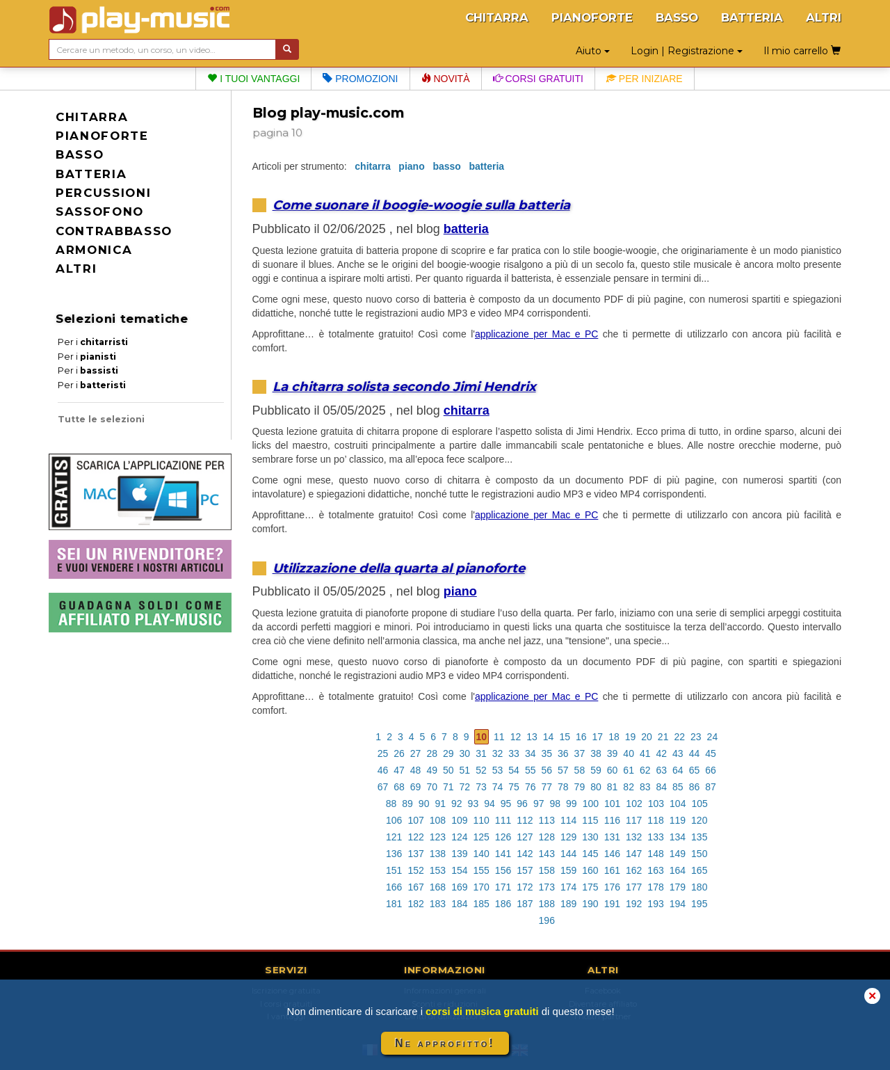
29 (448, 753)
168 (438, 887)
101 (612, 803)
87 (710, 786)
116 (612, 820)
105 (699, 803)
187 (525, 903)
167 (415, 887)
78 (563, 786)
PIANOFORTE (592, 17)
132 (634, 837)
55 (530, 770)
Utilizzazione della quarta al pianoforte (399, 568)
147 (634, 853)
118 (655, 820)
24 (712, 736)
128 (547, 837)
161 (612, 870)
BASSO (677, 17)
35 (546, 753)
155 (481, 870)
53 (497, 770)
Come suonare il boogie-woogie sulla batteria (421, 205)
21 (663, 736)
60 (612, 770)
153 (438, 870)
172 (525, 887)
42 (662, 753)
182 (415, 903)
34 (530, 753)
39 (612, 753)
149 (678, 853)
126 (503, 837)
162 (634, 870)
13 (531, 736)
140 (481, 853)
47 (399, 770)
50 (448, 770)
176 (612, 887)
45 (710, 753)
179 (678, 887)
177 (634, 887)
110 (481, 820)
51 (465, 770)
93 (473, 803)
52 (481, 770)
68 (399, 786)
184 (459, 903)
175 (590, 887)
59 (595, 770)
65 (694, 770)
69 (415, 786)
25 (383, 753)
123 (438, 837)
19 (630, 736)
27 (415, 753)
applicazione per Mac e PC (536, 334)
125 (481, 837)
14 (548, 736)
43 (677, 753)
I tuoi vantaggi (253, 78)
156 (503, 870)
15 (564, 736)
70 (431, 786)
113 (547, 820)
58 (579, 770)
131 (612, 837)
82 (628, 786)
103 (656, 803)
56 (546, 770)
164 (678, 870)
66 (710, 770)
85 (677, 786)
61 (628, 770)
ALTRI (823, 17)
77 (546, 786)
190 (590, 903)
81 (612, 786)
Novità (445, 78)
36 (563, 753)
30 (465, 753)
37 (579, 753)
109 (459, 820)
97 (538, 803)
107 (415, 820)
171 (503, 887)
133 (655, 837)
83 (645, 786)
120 (699, 820)
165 (699, 870)
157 (525, 870)
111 (503, 820)
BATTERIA (752, 17)
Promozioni (360, 78)
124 (459, 837)
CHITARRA (496, 17)
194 (678, 903)
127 (525, 837)
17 (598, 736)
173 (547, 887)
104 (678, 803)
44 (694, 753)
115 (590, 820)
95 (506, 803)
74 (497, 786)
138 (438, 853)
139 (459, 853)
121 (394, 837)
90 (424, 803)
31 (481, 753)
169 (459, 887)
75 (513, 786)
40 (628, 753)
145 (590, 853)
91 (440, 803)
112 (525, 820)
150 (699, 853)
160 (590, 870)
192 (634, 903)
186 (503, 903)
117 (634, 820)
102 (634, 803)
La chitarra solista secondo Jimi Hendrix (404, 386)
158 (547, 870)
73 (481, 786)
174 (568, 887)
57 (563, 770)
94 (489, 803)
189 (568, 903)
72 (465, 786)
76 (530, 786)
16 (581, 736)
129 (568, 837)
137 (415, 853)
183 (438, 903)
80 (595, 786)
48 (415, 770)
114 (568, 820)
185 (481, 903)
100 (591, 803)
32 (497, 753)
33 (513, 753)
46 (383, 770)
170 (481, 887)
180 (699, 887)
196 (547, 920)
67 (383, 786)
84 (662, 786)
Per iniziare (644, 78)
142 (525, 853)
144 (568, 853)
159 (568, 870)
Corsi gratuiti (538, 78)
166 (394, 887)
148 (655, 853)
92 (456, 803)
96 (522, 803)
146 (612, 853)
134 (678, 837)
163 (655, 870)
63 (662, 770)
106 (394, 820)
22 (679, 736)
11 (499, 736)
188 (547, 903)
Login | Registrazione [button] (687, 51)
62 (645, 770)
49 (431, 770)
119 (678, 820)
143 (547, 853)
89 (407, 803)
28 (431, 753)
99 (571, 803)
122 (415, 837)
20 (646, 736)
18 (614, 736)
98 (554, 803)
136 (394, 853)
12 (515, 736)
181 (394, 903)
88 (391, 803)
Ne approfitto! (445, 1043)
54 (513, 770)
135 (699, 837)
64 (677, 770)
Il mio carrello (802, 51)
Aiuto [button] (593, 51)
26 (399, 753)
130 (590, 837)
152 (415, 870)
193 (655, 903)
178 (655, 887)
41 (645, 753)
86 (694, 786)
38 (595, 753)
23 (696, 736)
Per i (93, 342)
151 (394, 870)
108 (438, 820)
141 (503, 853)
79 (579, 786)
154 (459, 870)
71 (448, 786)
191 (612, 903)
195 (699, 903)
